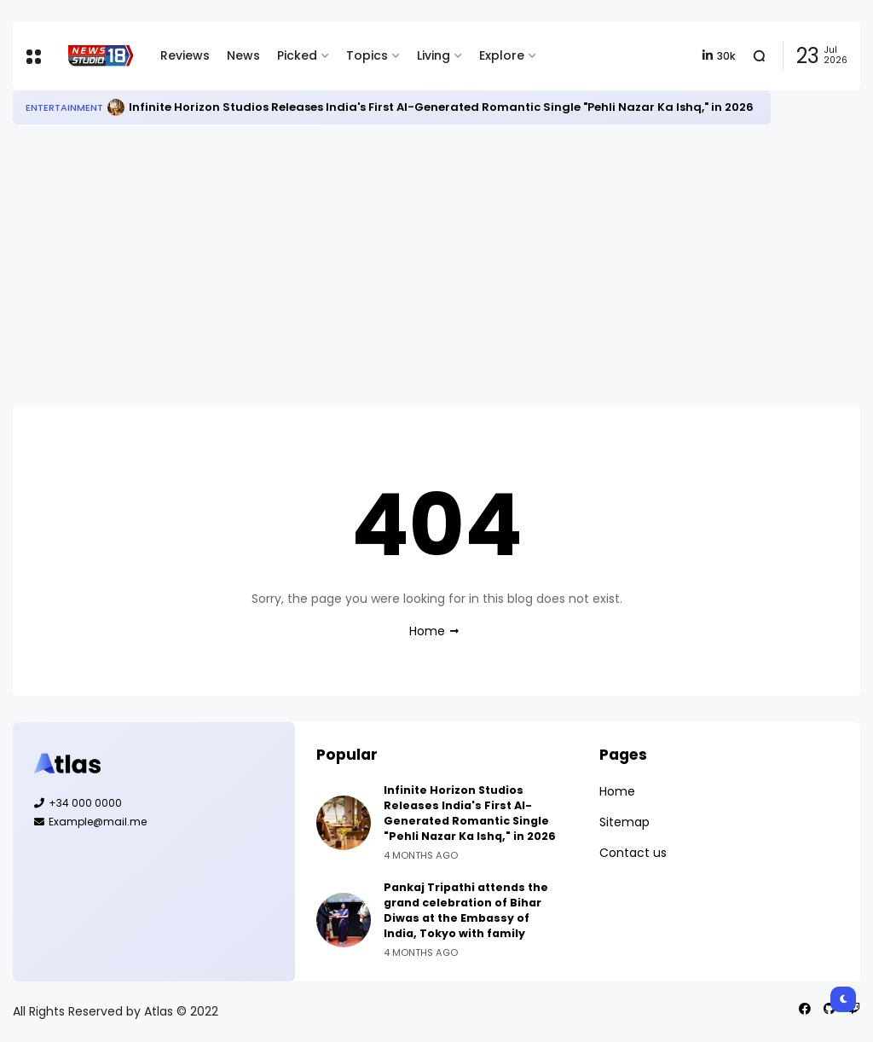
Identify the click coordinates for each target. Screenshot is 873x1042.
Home (427, 631)
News (243, 55)
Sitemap (624, 822)
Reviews (185, 55)
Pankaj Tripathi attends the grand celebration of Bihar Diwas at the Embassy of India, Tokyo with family (466, 910)
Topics (367, 55)
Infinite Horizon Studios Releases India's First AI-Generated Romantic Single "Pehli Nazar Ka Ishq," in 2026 (441, 107)
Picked (297, 55)
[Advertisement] (436, 265)
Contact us (633, 852)
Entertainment (64, 107)
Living (433, 55)
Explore (501, 55)
